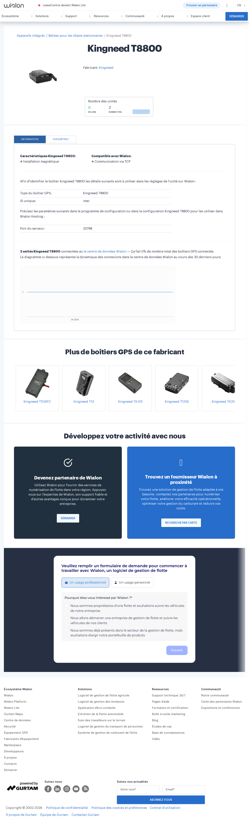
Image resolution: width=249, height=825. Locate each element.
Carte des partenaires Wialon (221, 701)
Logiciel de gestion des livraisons (101, 701)
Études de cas (162, 726)
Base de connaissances (168, 732)
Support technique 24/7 (169, 695)
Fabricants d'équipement (21, 739)
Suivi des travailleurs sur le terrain (101, 720)
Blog (155, 720)
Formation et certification (170, 708)
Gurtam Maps (13, 714)
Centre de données (17, 720)
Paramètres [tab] (61, 139)
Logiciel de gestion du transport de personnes (110, 726)
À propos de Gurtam (21, 814)
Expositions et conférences (220, 708)
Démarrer (236, 16)
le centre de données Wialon (105, 251)
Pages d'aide (160, 701)
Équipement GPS (16, 732)
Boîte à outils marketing (168, 714)
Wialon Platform (15, 701)
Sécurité (10, 726)
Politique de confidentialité (67, 807)
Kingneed (106, 67)
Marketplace (12, 745)
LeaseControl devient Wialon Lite (64, 5)
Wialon (8, 695)
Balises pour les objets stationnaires (75, 35)
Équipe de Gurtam (54, 814)
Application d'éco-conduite (97, 708)
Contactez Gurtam (85, 814)
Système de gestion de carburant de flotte (107, 732)
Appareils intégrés (31, 35)
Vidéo (156, 739)
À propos (10, 757)
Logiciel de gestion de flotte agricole (103, 695)
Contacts (10, 763)
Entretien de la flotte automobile (101, 714)
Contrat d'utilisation (165, 807)
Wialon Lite (11, 708)
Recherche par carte (181, 523)
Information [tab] (29, 139)
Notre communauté (215, 695)
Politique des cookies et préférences (119, 807)
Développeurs (14, 751)
